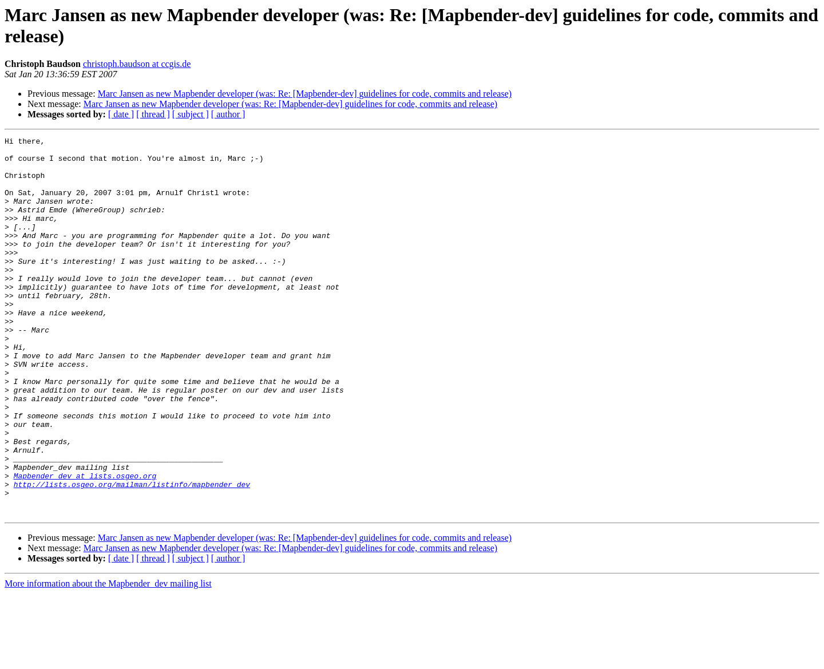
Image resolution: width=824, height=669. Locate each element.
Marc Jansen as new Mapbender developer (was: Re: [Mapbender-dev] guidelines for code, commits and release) (305, 93)
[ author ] (228, 114)
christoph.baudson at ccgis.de (137, 64)
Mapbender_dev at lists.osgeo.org (85, 544)
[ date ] (121, 114)
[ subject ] (190, 114)
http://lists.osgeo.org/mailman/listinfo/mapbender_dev (132, 554)
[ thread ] (153, 114)
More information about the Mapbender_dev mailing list (108, 659)
